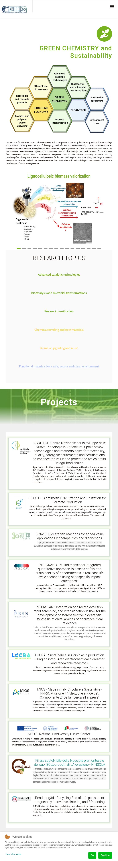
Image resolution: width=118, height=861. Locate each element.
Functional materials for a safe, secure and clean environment (59, 366)
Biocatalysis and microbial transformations (59, 293)
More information (13, 854)
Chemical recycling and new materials (59, 330)
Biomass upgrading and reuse (59, 348)
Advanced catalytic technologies (59, 274)
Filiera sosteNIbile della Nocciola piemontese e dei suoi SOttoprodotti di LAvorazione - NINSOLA (69, 762)
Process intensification (59, 311)
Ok (92, 855)
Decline (105, 855)
